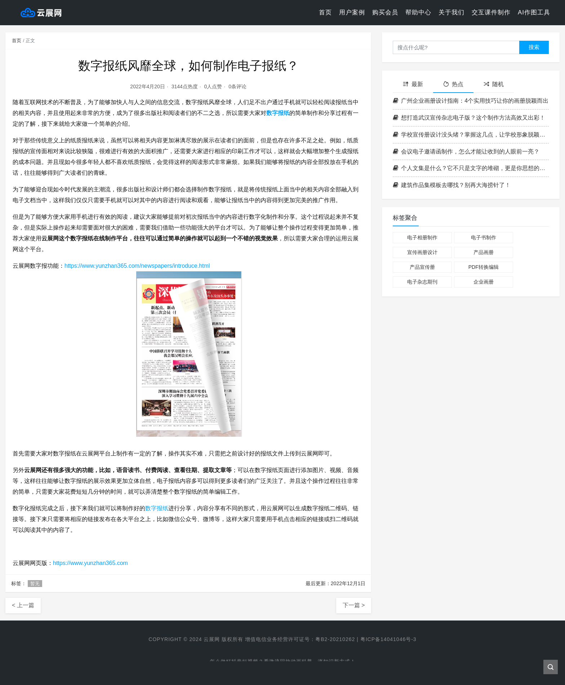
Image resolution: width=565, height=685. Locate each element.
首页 (325, 12)
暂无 (35, 583)
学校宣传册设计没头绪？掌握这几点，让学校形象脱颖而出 (471, 135)
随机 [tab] (494, 84)
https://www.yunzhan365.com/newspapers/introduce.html (137, 266)
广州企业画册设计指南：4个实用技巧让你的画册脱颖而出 (470, 101)
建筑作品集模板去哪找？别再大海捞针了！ (452, 185)
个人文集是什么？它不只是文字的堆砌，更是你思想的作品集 (471, 168)
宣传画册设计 (422, 252)
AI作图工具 (534, 12)
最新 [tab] (413, 84)
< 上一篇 (23, 605)
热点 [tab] (453, 84)
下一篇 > (354, 605)
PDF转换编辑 (483, 267)
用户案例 (352, 12)
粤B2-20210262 (335, 639)
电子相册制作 (422, 237)
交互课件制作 (491, 12)
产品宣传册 (422, 267)
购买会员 (385, 12)
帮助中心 (418, 12)
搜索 (534, 47)
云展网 (212, 639)
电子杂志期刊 (422, 282)
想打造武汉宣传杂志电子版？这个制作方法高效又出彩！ (469, 118)
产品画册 (483, 252)
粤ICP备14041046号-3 (388, 639)
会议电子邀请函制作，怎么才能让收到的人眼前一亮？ (466, 151)
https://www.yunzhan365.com (90, 563)
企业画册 (483, 282)
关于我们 (451, 12)
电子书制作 (483, 237)
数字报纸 (277, 113)
